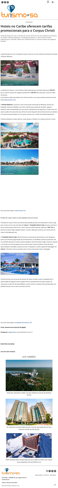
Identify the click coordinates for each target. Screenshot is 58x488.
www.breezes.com (9, 100)
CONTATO (46, 475)
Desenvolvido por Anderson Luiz (10, 485)
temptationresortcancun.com (23, 322)
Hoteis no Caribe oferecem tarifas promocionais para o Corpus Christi (28, 28)
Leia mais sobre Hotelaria (8, 351)
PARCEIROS (53, 475)
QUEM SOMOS (39, 475)
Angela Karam (12, 332)
